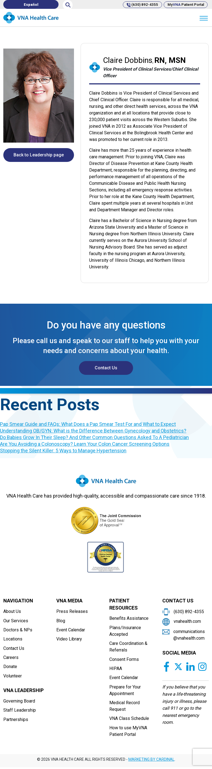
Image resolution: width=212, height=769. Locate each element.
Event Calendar (70, 630)
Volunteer (12, 677)
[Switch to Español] (31, 4)
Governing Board (19, 702)
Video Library (69, 639)
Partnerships (15, 721)
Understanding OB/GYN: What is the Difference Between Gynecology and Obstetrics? (93, 431)
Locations (12, 639)
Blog (60, 621)
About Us (12, 611)
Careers (10, 658)
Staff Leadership (19, 711)
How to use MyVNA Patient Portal (128, 733)
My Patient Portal (184, 4)
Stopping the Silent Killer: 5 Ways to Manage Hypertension (63, 450)
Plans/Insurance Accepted (125, 631)
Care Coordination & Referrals (128, 647)
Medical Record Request (124, 707)
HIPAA (115, 669)
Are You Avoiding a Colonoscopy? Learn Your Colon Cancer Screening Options (84, 444)
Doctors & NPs (17, 630)
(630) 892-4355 (138, 4)
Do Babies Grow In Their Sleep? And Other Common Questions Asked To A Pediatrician (94, 437)
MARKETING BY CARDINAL (151, 761)
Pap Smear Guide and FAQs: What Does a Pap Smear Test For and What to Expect (88, 424)
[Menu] (203, 17)
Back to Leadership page (39, 154)
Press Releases (72, 611)
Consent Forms (124, 660)
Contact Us (106, 367)
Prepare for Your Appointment (125, 691)
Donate (10, 668)
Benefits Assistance (129, 618)
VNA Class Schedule (129, 720)
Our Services (15, 621)
